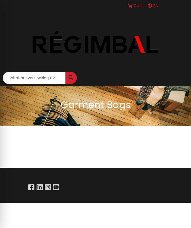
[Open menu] (180, 78)
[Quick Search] (34, 78)
